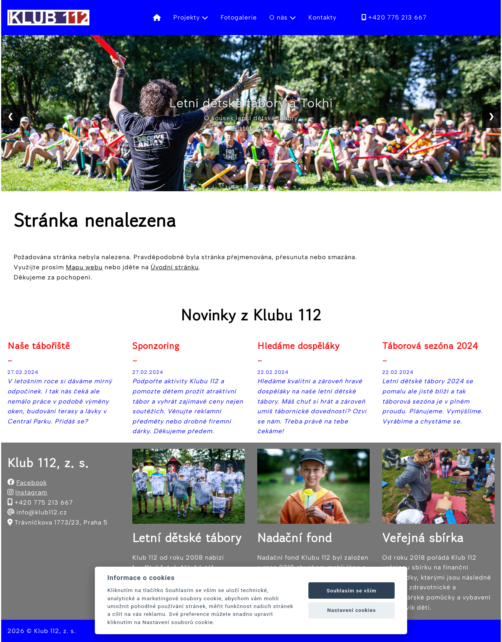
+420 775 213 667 (394, 17)
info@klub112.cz (41, 512)
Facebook (31, 482)
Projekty (190, 17)
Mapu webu (84, 267)
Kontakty (322, 17)
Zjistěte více (251, 128)
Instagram (31, 492)
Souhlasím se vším (352, 591)
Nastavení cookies (351, 610)
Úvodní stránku (175, 267)
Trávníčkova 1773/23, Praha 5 (61, 522)
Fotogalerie (239, 17)
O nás (282, 17)
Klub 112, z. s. (55, 631)
